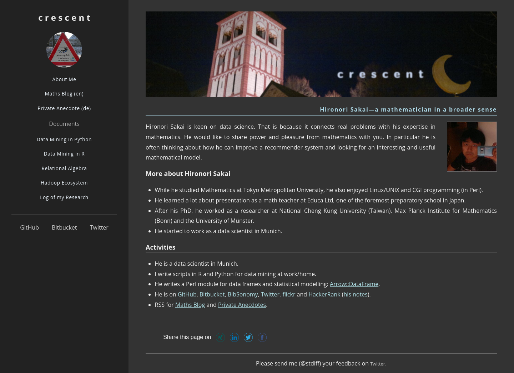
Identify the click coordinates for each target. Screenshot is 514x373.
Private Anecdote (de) (64, 108)
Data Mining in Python (64, 139)
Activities (161, 247)
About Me (64, 79)
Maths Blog (190, 305)
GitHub (29, 227)
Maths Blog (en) (64, 93)
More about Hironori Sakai (188, 173)
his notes (355, 294)
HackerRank (324, 294)
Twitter (99, 227)
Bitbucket (64, 227)
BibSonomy (243, 294)
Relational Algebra (64, 168)
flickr (288, 294)
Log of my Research (64, 197)
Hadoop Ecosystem (64, 182)
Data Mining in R (64, 153)
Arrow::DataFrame (354, 284)
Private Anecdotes (242, 305)
